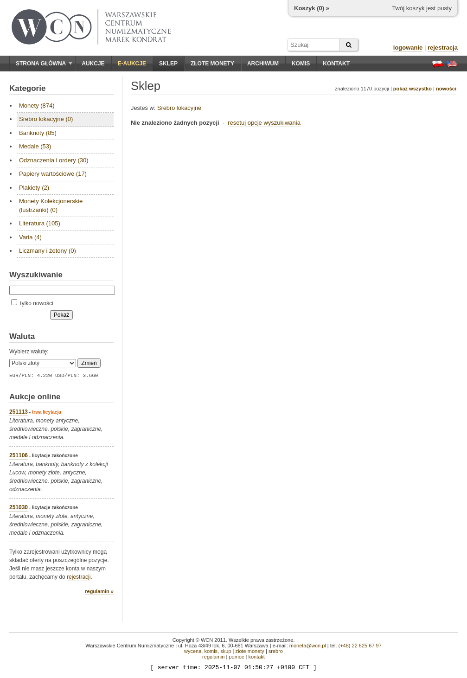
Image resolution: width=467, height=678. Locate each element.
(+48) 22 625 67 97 (360, 645)
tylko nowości (32, 303)
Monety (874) (37, 105)
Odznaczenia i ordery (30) (54, 160)
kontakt (256, 656)
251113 (18, 412)
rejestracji (78, 577)
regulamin (213, 656)
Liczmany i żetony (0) (47, 250)
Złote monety (212, 63)
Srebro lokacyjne (179, 107)
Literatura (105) (39, 223)
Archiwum (263, 63)
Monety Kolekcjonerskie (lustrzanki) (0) (51, 205)
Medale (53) (35, 146)
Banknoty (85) (38, 132)
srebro (276, 651)
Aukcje (93, 63)
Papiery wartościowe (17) (53, 173)
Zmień (88, 363)
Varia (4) (30, 237)
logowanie (408, 47)
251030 (18, 507)
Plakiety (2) (34, 187)
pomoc (236, 656)
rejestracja (443, 47)
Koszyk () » (311, 8)
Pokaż (61, 315)
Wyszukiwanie (36, 274)
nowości (446, 88)
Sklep (168, 63)
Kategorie (27, 88)
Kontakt (336, 63)
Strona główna (44, 63)
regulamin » (99, 591)
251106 (18, 455)
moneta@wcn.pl (307, 645)
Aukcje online (35, 396)
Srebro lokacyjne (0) (46, 118)
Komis (301, 63)
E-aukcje (132, 63)
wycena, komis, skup (207, 651)
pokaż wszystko (412, 88)
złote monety (249, 651)
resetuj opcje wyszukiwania (264, 122)
